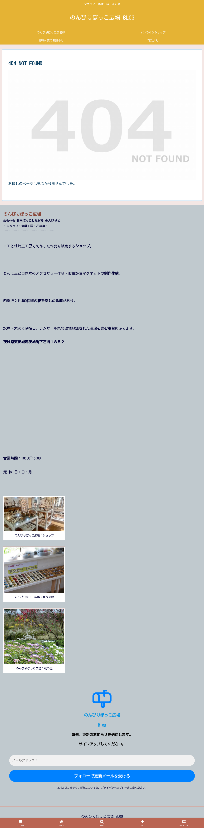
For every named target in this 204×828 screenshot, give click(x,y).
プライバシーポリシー (114, 787)
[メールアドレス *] (102, 760)
